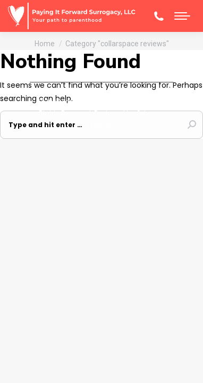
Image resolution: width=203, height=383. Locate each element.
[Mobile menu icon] (182, 16)
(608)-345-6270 (159, 16)
